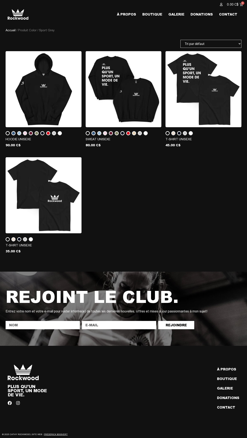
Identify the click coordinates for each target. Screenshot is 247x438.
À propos (126, 14)
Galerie (176, 14)
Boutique (152, 14)
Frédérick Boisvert (56, 434)
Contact (228, 14)
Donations (202, 14)
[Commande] (210, 44)
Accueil (11, 30)
